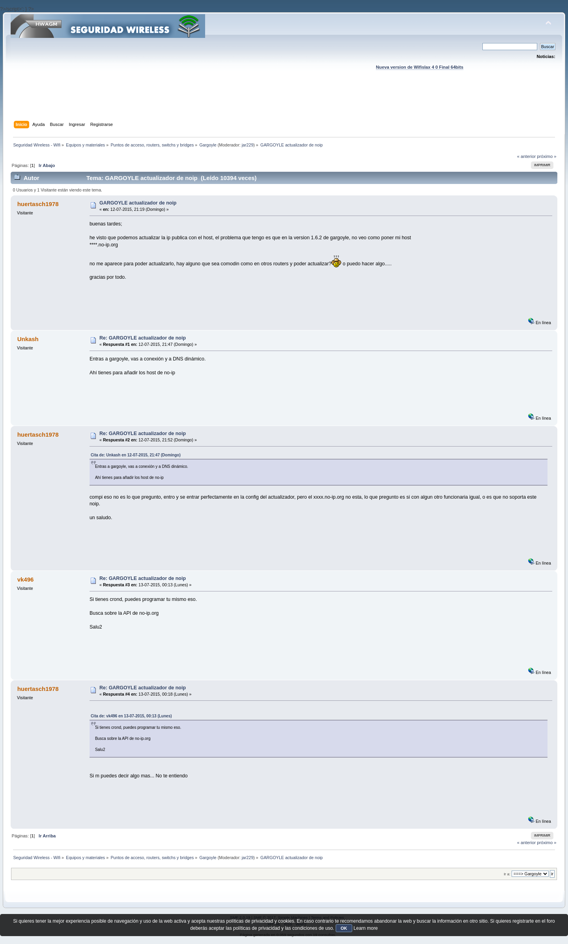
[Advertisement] (284, 103)
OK (344, 928)
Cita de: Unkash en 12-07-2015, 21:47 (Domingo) (136, 455)
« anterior (526, 156)
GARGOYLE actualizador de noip (137, 203)
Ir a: (507, 874)
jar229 (248, 145)
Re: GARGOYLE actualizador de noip (142, 338)
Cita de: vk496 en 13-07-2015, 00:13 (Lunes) (131, 716)
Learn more (365, 928)
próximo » (546, 156)
